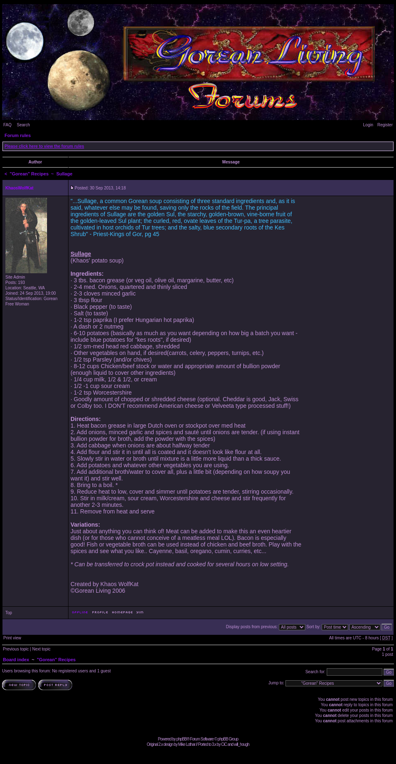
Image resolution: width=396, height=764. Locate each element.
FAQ (7, 125)
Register (385, 125)
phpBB (181, 739)
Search (23, 125)
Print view (12, 638)
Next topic (41, 649)
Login (368, 125)
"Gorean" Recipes (29, 173)
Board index (16, 659)
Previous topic (16, 649)
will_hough (241, 744)
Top (8, 612)
